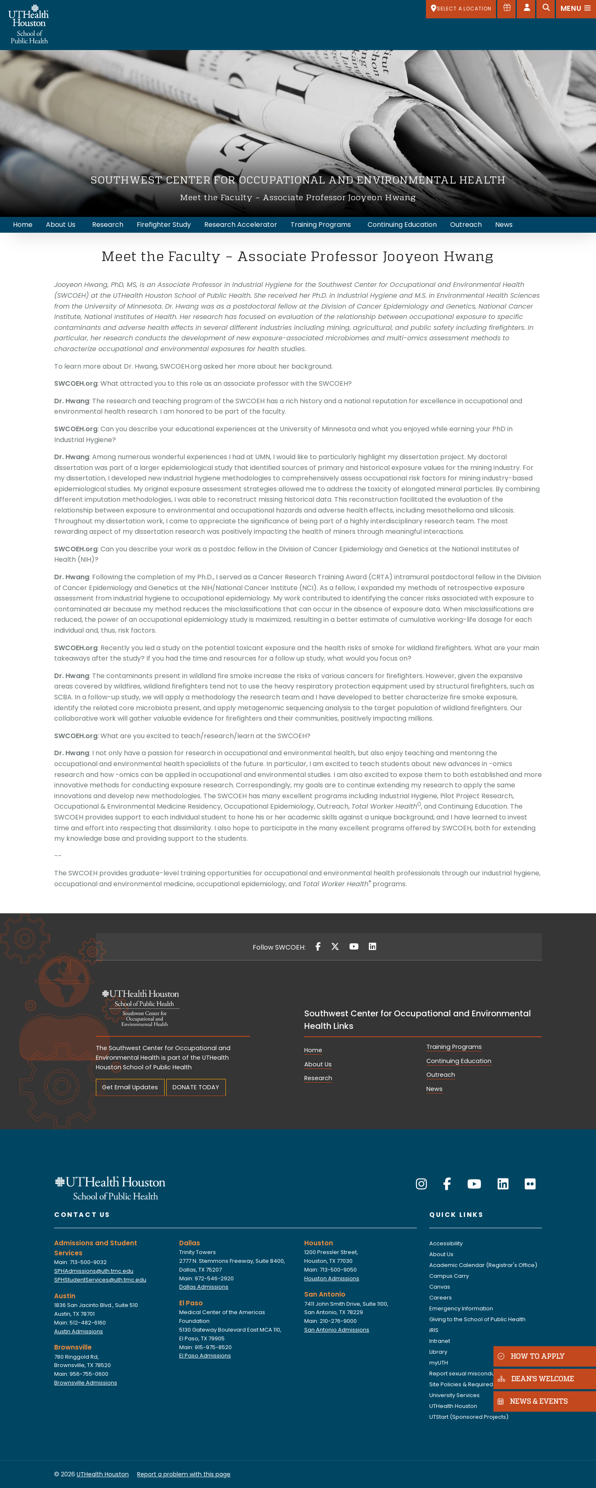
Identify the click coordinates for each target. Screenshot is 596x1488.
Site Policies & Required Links (468, 1384)
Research (318, 1078)
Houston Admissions (331, 1278)
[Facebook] (318, 947)
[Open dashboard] (526, 9)
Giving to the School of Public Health (477, 1319)
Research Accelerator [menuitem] (240, 224)
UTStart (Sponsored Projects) (468, 1417)
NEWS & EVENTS (531, 1401)
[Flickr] (530, 1184)
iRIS (433, 1330)
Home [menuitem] (23, 224)
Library (438, 1352)
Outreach (440, 1075)
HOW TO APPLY (529, 1356)
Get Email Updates (130, 1087)
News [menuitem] (504, 224)
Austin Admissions (78, 1331)
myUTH (438, 1363)
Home (313, 1050)
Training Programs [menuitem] (320, 224)
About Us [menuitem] (60, 224)
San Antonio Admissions (336, 1330)
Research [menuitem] (107, 224)
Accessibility (446, 1243)
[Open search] (545, 9)
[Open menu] (576, 9)
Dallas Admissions (203, 1287)
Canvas (439, 1287)
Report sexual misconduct (464, 1373)
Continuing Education (458, 1061)
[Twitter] (335, 947)
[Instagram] (421, 1184)
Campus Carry (449, 1276)
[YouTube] (354, 947)
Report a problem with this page (183, 1474)
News (434, 1089)
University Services (454, 1395)
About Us (318, 1064)
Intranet (439, 1341)
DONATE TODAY (196, 1087)
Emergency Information (461, 1308)
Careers (440, 1298)
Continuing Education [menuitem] (402, 224)
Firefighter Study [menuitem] (164, 224)
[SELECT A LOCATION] (461, 9)
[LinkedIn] (372, 947)
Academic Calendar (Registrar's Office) (483, 1265)
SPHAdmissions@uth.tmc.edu (93, 1271)
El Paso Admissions (205, 1356)
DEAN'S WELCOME (534, 1378)
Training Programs (454, 1047)
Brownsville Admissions (85, 1383)
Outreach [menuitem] (466, 224)
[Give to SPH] (506, 9)
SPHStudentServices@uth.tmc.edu (100, 1280)
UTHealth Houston (453, 1406)
